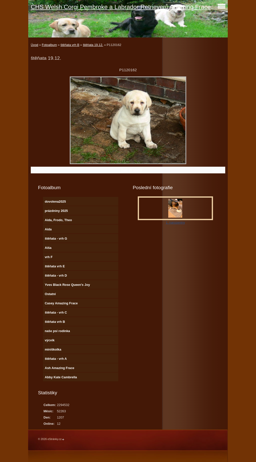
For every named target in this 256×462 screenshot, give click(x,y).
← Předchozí (41, 170)
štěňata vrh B (69, 45)
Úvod (34, 45)
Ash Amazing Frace (59, 368)
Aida (48, 229)
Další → (218, 170)
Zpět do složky (131, 170)
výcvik (49, 340)
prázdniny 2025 (56, 211)
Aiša (48, 248)
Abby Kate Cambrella (61, 377)
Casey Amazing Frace (61, 303)
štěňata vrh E (55, 266)
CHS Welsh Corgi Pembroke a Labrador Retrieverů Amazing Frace (121, 6)
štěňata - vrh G (56, 238)
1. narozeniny (175, 222)
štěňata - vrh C (56, 312)
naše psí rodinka (57, 331)
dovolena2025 (55, 201)
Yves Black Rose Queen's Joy (67, 285)
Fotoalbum (49, 45)
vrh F (48, 257)
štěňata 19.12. (93, 45)
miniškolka (53, 349)
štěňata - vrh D (56, 275)
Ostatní (50, 294)
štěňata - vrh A (56, 359)
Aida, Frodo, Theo (58, 220)
